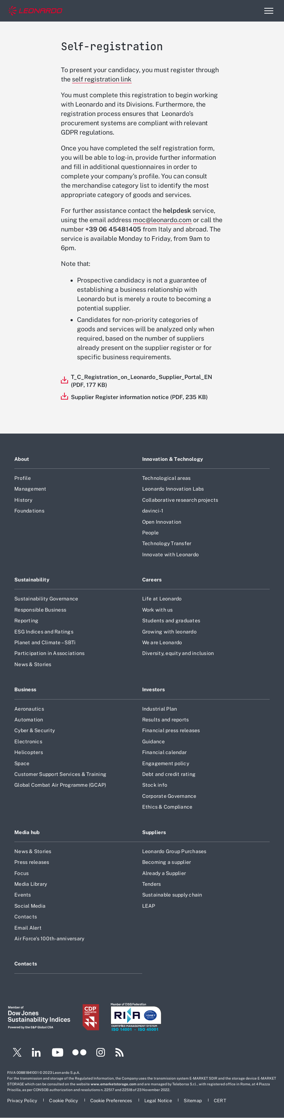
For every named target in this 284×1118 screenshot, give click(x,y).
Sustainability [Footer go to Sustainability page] (31, 580)
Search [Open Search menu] (253, 11)
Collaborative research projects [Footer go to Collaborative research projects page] (180, 500)
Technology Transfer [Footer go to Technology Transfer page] (167, 543)
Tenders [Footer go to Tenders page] (151, 884)
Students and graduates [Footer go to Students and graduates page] (171, 620)
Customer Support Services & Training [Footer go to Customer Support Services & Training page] (60, 774)
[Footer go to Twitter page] (14, 1053)
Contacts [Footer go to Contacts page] (25, 917)
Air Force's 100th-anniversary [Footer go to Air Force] (49, 938)
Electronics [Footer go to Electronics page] (28, 741)
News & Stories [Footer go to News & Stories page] (33, 664)
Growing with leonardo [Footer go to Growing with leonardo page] (169, 632)
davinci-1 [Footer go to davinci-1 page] (152, 511)
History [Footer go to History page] (23, 500)
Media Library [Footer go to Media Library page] (30, 884)
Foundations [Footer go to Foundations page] (29, 511)
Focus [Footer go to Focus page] (21, 873)
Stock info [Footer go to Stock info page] (155, 785)
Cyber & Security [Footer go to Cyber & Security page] (34, 730)
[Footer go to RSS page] (120, 1053)
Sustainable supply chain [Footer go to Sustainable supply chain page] (172, 895)
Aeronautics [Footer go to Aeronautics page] (29, 709)
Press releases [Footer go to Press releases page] (31, 862)
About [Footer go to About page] (21, 459)
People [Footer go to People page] (150, 532)
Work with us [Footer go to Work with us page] (157, 610)
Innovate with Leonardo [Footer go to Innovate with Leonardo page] (170, 554)
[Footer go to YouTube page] (57, 1053)
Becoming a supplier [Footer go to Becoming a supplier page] (166, 862)
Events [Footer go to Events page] (22, 895)
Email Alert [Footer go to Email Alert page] (28, 928)
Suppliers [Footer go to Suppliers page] (154, 832)
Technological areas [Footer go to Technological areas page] (166, 478)
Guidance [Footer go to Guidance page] (153, 741)
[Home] (35, 11)
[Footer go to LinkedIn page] (36, 1053)
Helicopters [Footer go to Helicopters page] (28, 752)
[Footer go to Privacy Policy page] (22, 1100)
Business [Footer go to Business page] (25, 689)
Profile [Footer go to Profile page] (22, 478)
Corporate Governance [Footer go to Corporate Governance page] (169, 796)
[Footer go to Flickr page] (79, 1053)
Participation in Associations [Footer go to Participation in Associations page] (49, 653)
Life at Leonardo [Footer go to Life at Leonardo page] (162, 599)
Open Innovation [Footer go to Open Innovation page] (162, 522)
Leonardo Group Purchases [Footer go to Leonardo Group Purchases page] (174, 851)
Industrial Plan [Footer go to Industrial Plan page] (159, 709)
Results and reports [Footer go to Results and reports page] (165, 719)
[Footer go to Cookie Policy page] (64, 1100)
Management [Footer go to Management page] (30, 489)
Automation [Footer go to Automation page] (28, 719)
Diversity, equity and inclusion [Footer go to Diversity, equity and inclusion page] (178, 653)
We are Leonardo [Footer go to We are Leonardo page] (162, 642)
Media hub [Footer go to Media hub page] (27, 832)
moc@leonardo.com (162, 220)
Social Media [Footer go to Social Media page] (29, 906)
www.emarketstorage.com (113, 1084)
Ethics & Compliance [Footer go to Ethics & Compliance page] (167, 807)
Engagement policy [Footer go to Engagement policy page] (165, 763)
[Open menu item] (269, 11)
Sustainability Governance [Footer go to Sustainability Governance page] (46, 599)
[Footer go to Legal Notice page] (158, 1100)
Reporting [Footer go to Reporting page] (26, 620)
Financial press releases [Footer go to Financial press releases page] (171, 730)
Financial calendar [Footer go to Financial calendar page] (164, 752)
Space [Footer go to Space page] (21, 763)
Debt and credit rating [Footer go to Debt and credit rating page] (169, 774)
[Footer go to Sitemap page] (193, 1100)
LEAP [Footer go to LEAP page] (148, 906)
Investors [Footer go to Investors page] (153, 689)
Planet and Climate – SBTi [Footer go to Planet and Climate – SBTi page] (45, 642)
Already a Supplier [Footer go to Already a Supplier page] (164, 873)
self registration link (101, 79)
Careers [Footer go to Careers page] (152, 580)
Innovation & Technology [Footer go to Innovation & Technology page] (172, 459)
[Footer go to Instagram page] (100, 1053)
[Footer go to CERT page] (220, 1100)
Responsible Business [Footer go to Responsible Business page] (40, 610)
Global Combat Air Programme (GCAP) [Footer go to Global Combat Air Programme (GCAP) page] (60, 785)
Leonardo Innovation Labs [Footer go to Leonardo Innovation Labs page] (173, 489)
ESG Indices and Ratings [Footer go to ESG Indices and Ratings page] (43, 632)
